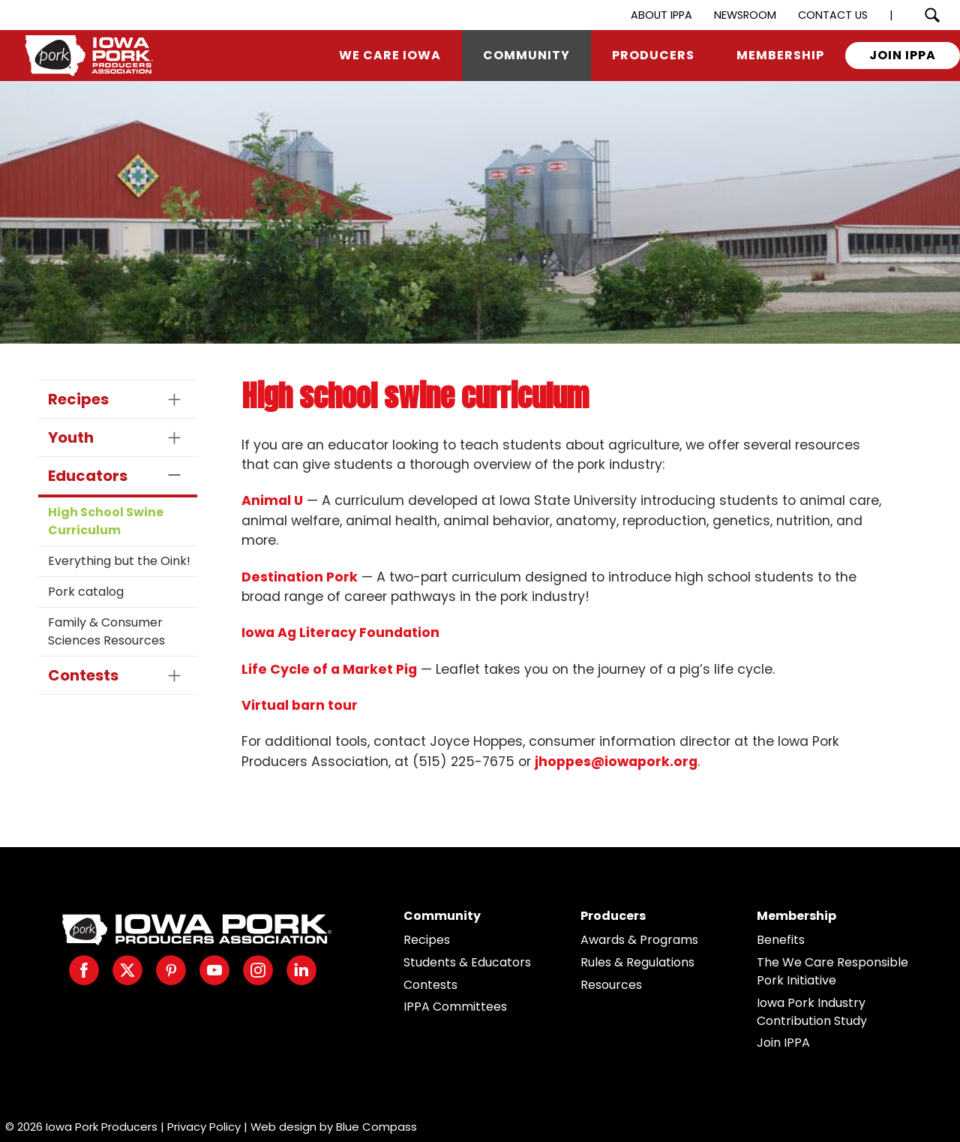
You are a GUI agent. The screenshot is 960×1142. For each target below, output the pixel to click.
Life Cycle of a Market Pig (329, 669)
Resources (611, 984)
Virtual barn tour (300, 705)
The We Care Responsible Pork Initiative (832, 971)
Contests (431, 984)
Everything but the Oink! (119, 560)
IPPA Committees (455, 1006)
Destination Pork (300, 577)
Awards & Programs (639, 939)
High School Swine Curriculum (106, 521)
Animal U (272, 500)
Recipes (427, 939)
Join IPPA (783, 1042)
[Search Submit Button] (932, 15)
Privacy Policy (204, 1126)
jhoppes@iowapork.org (616, 762)
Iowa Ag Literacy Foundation (341, 633)
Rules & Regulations (637, 962)
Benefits (781, 939)
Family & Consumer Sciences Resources (106, 631)
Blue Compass (376, 1126)
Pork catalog (86, 591)
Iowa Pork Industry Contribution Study (812, 1011)
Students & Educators (467, 962)
